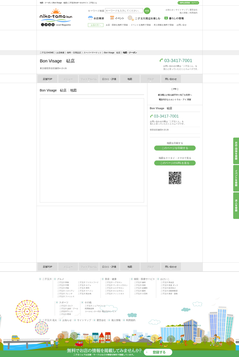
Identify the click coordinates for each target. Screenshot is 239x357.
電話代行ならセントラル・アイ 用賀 (175, 99)
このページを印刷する (175, 148)
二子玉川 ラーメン (85, 291)
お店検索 (60, 52)
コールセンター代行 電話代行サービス (100, 311)
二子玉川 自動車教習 (169, 291)
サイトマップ (84, 320)
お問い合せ (182, 25)
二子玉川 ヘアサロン (113, 282)
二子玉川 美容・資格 (169, 294)
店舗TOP (47, 79)
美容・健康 (111, 279)
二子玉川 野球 (65, 314)
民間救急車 (89, 309)
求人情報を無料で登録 (164, 25)
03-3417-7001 (178, 60)
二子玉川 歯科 (140, 282)
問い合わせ (171, 79)
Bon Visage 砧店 (112, 52)
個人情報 (116, 320)
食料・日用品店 (74, 52)
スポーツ (63, 302)
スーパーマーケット (93, 52)
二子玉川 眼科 (140, 291)
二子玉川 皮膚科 (141, 288)
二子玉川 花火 (49, 320)
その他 (87, 302)
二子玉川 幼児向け (168, 288)
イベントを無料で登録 (141, 25)
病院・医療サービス (144, 279)
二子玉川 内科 (140, 285)
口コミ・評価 (109, 79)
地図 (129, 79)
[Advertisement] (119, 40)
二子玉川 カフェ (84, 285)
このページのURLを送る (174, 162)
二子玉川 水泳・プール (68, 309)
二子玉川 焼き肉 (84, 294)
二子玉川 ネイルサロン (114, 291)
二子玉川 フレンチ (65, 294)
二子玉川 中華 (63, 285)
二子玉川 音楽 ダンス (169, 285)
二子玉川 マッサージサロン (116, 285)
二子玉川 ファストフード (88, 282)
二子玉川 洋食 (63, 288)
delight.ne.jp (196, 325)
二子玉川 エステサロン (114, 288)
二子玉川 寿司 (83, 288)
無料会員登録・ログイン (189, 3)
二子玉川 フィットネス (114, 294)
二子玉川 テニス (66, 311)
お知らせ (67, 320)
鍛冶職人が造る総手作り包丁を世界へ (175, 95)
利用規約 (130, 320)
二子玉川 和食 (63, 282)
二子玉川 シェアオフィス (95, 306)
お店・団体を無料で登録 (117, 25)
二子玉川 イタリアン (65, 291)
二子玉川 (47, 279)
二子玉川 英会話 (167, 282)
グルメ (60, 279)
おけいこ (165, 279)
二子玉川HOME (47, 52)
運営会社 (101, 320)
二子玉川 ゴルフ (66, 306)
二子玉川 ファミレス (65, 296)
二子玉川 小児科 (141, 294)
